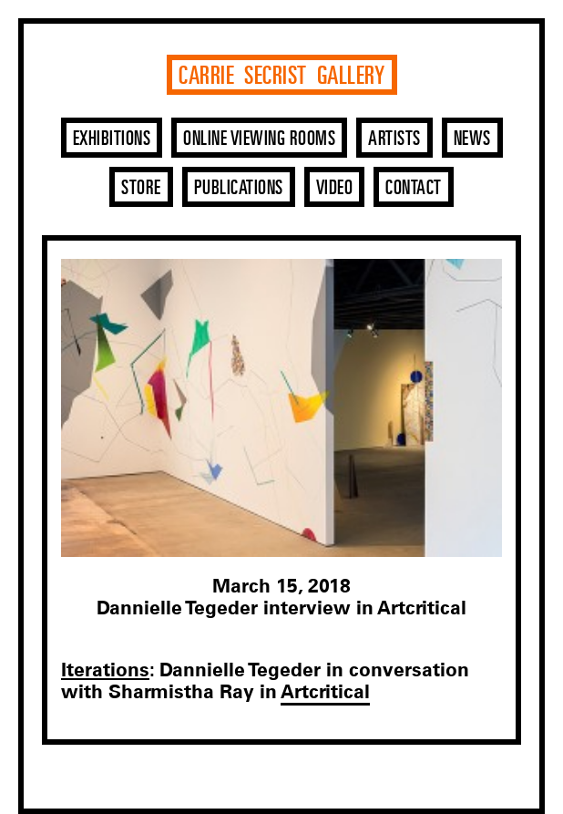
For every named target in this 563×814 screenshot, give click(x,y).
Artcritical (325, 691)
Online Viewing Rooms (259, 139)
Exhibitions (112, 139)
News (472, 139)
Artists (394, 139)
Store (141, 189)
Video (334, 189)
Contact (413, 189)
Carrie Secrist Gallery (281, 76)
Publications (238, 189)
